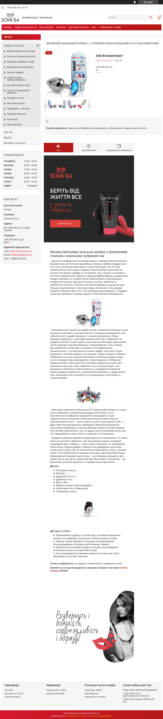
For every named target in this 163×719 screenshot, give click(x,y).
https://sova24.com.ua (21, 251)
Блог (94, 27)
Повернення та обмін (110, 27)
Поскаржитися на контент (76, 716)
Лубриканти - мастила (18, 108)
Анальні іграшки (15, 72)
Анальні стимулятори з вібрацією (18, 91)
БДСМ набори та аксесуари (21, 51)
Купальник (12, 119)
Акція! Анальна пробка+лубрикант (16, 78)
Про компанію (46, 27)
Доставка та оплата (79, 27)
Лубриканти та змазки (95, 697)
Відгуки (8, 137)
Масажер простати (16, 114)
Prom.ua (96, 713)
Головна (7, 27)
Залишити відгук (12, 697)
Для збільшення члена (18, 85)
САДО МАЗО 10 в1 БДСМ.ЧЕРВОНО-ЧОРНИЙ (136, 694)
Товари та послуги (24, 27)
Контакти (61, 27)
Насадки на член (15, 98)
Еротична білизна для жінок (21, 56)
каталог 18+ (65, 223)
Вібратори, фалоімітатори (20, 67)
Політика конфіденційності (100, 716)
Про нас (8, 132)
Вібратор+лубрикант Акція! (20, 61)
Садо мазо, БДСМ (93, 690)
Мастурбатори (14, 124)
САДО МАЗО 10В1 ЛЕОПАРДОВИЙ (140, 690)
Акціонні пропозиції (55, 693)
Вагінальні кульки (16, 103)
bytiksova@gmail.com (21, 255)
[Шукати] (150, 17)
